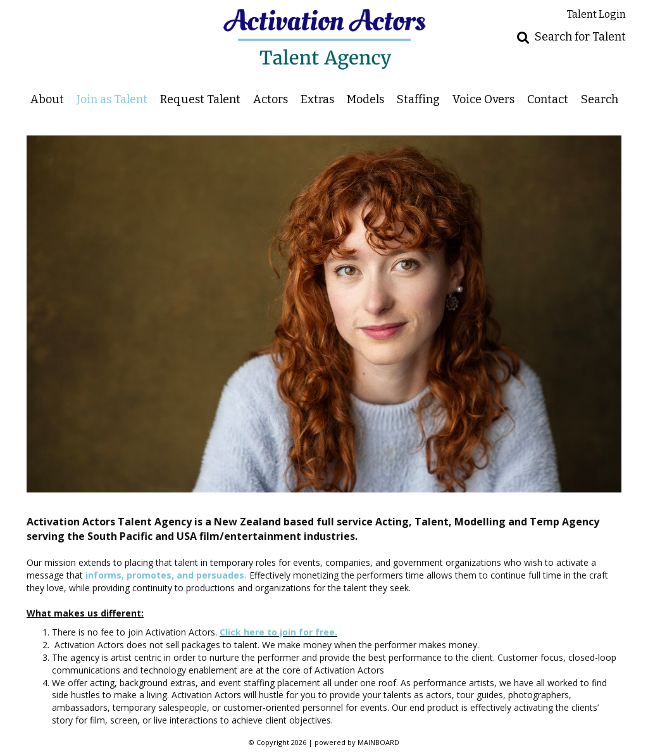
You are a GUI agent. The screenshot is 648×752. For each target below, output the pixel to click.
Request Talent (200, 99)
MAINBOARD (378, 742)
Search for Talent (580, 37)
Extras (317, 99)
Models (365, 99)
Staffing (418, 99)
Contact (547, 99)
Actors (270, 99)
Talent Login (596, 14)
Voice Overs (483, 99)
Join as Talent (112, 99)
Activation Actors (324, 39)
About (47, 99)
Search (599, 99)
